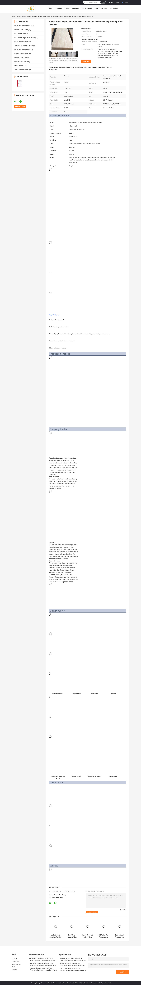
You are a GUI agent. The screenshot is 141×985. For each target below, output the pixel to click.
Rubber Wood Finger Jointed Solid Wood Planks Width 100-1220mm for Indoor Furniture (119, 936)
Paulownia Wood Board (22, 26)
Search (103, 2)
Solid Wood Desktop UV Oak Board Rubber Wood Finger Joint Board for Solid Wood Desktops (71, 936)
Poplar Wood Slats (20, 58)
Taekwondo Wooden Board (23, 46)
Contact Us (114, 8)
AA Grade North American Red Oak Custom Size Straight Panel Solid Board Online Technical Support (55, 936)
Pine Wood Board (20, 34)
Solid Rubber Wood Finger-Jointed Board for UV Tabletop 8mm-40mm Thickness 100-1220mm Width (103, 936)
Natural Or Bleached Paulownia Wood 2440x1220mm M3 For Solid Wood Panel (43, 964)
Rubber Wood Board (30, 16)
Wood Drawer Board (21, 42)
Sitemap (14, 969)
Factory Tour (87, 8)
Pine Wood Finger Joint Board (24, 38)
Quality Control (101, 8)
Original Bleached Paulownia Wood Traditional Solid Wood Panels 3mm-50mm (43, 969)
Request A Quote (114, 2)
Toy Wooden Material (21, 70)
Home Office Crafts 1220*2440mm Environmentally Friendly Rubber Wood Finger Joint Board (87, 936)
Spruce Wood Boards (21, 62)
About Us (75, 8)
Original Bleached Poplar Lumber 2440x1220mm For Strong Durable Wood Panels (72, 964)
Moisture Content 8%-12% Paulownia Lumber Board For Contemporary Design (42, 959)
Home (50, 8)
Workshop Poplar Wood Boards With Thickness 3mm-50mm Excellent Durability (73, 959)
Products (58, 8)
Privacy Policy (35, 983)
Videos (67, 8)
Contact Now (85, 61)
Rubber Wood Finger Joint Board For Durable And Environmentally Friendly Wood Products (63, 60)
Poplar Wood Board (21, 30)
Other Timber (18, 66)
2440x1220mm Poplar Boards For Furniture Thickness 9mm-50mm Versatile (73, 969)
